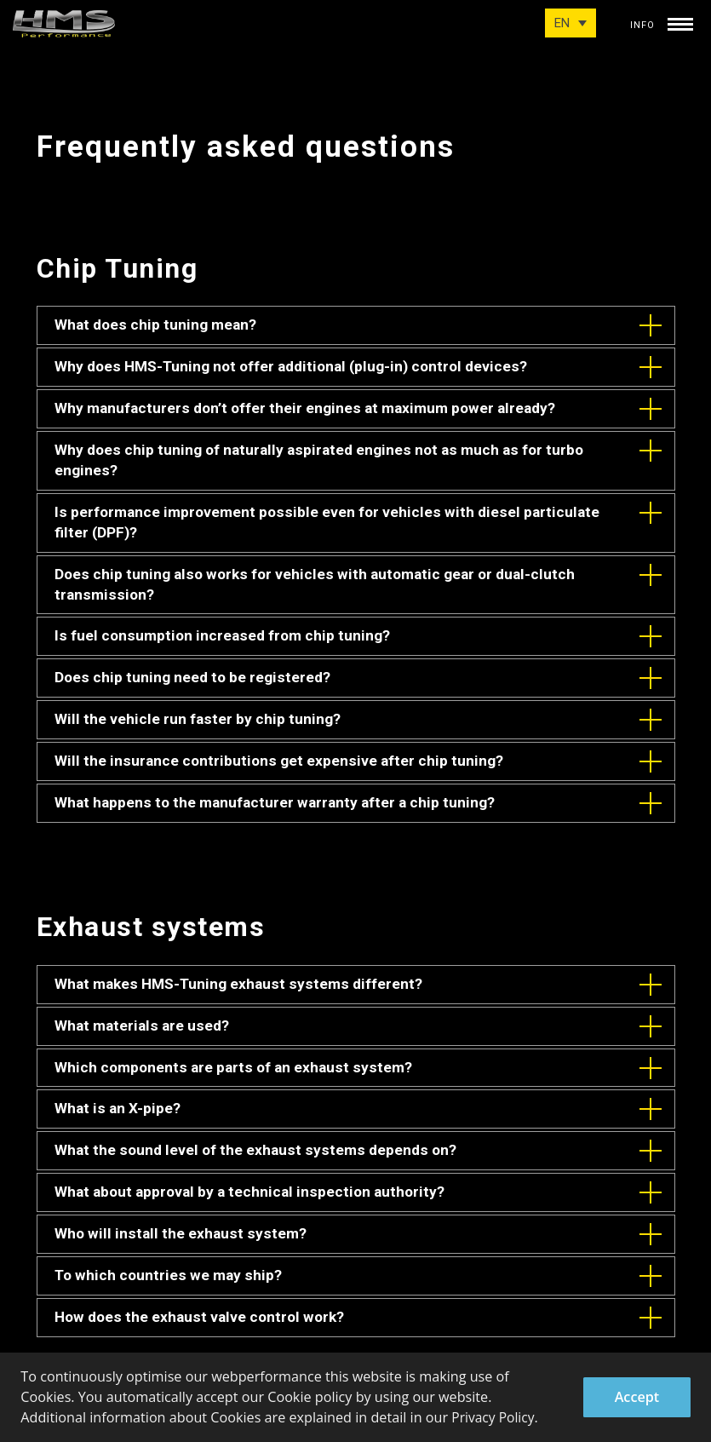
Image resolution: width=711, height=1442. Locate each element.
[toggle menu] (680, 20)
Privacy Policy (494, 1418)
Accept (637, 1396)
